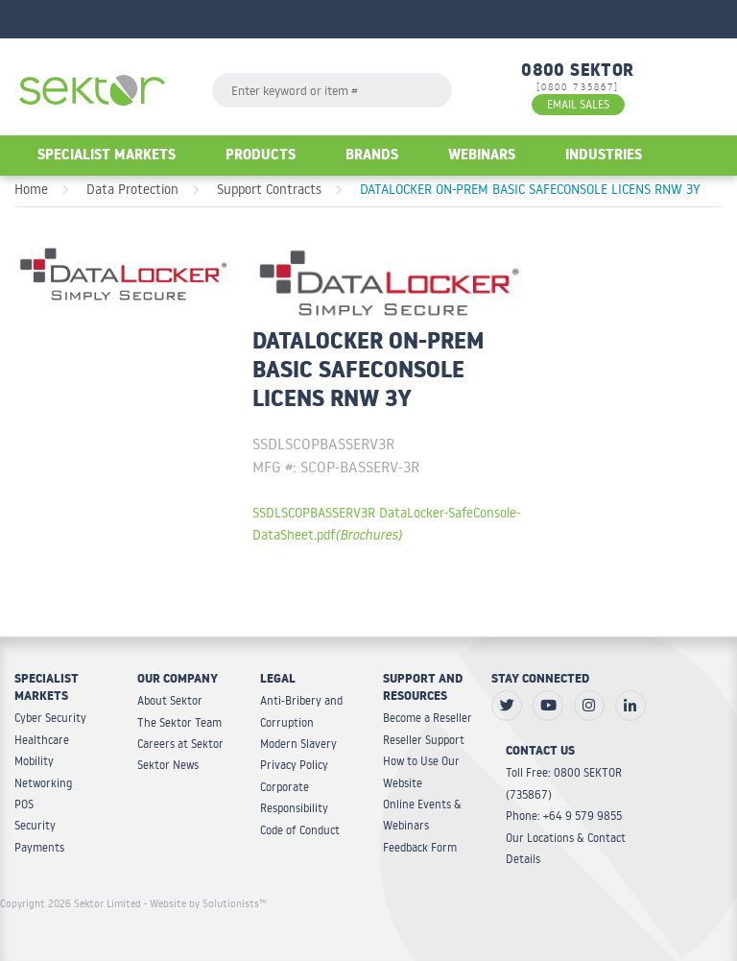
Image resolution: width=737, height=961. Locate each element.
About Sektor (169, 700)
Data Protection (132, 189)
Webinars (481, 157)
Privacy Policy (294, 764)
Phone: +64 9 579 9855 (564, 815)
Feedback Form (420, 847)
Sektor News (168, 764)
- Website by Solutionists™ (205, 903)
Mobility (34, 761)
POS (24, 804)
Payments (39, 847)
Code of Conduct (300, 830)
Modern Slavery (298, 743)
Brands (371, 157)
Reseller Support (423, 740)
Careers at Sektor (180, 743)
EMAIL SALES (578, 104)
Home (31, 189)
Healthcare (41, 740)
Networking (43, 783)
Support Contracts (269, 189)
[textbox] (332, 90)
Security (35, 825)
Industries (603, 157)
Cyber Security (50, 717)
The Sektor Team (179, 722)
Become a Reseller (427, 717)
